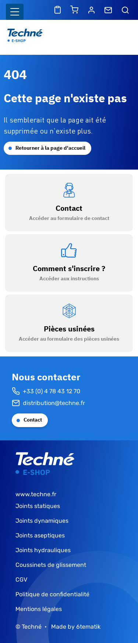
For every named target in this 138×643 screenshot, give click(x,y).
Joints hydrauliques (43, 550)
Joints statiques (37, 505)
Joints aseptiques (40, 535)
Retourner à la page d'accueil (50, 148)
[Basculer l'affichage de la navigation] (15, 12)
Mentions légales (38, 608)
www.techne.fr (35, 494)
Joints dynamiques (41, 520)
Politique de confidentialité (52, 594)
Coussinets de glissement (50, 564)
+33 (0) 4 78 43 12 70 (46, 391)
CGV (21, 579)
